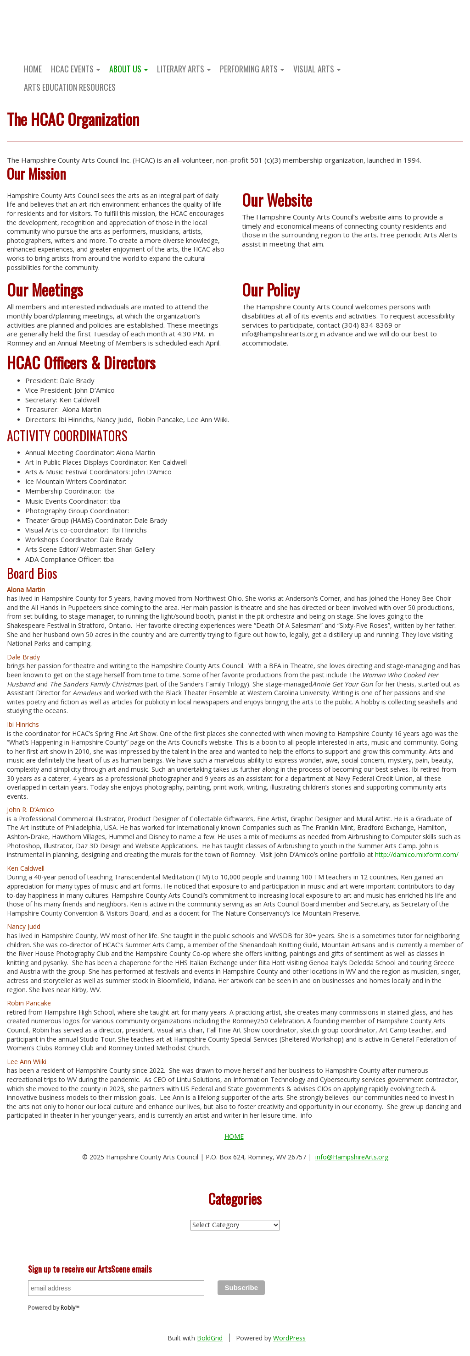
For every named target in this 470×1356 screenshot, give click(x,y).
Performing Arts (252, 69)
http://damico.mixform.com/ (417, 854)
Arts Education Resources (70, 87)
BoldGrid (210, 1338)
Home (33, 69)
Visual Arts (317, 69)
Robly (68, 1308)
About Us (128, 69)
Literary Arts (184, 69)
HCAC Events (75, 69)
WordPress (289, 1338)
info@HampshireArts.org (351, 1157)
